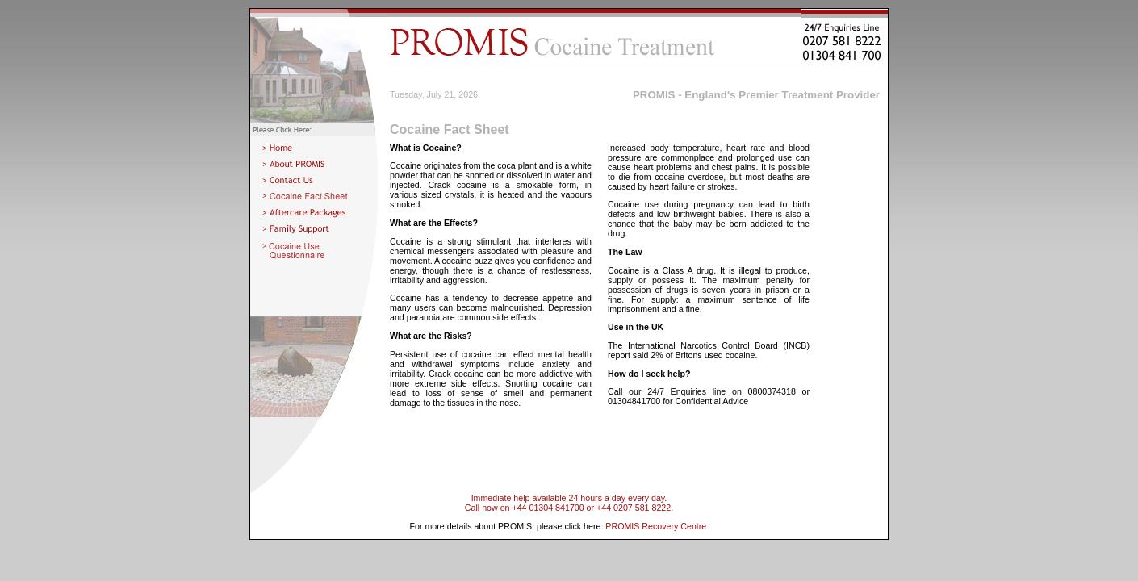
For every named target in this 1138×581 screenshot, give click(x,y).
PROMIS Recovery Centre (655, 526)
